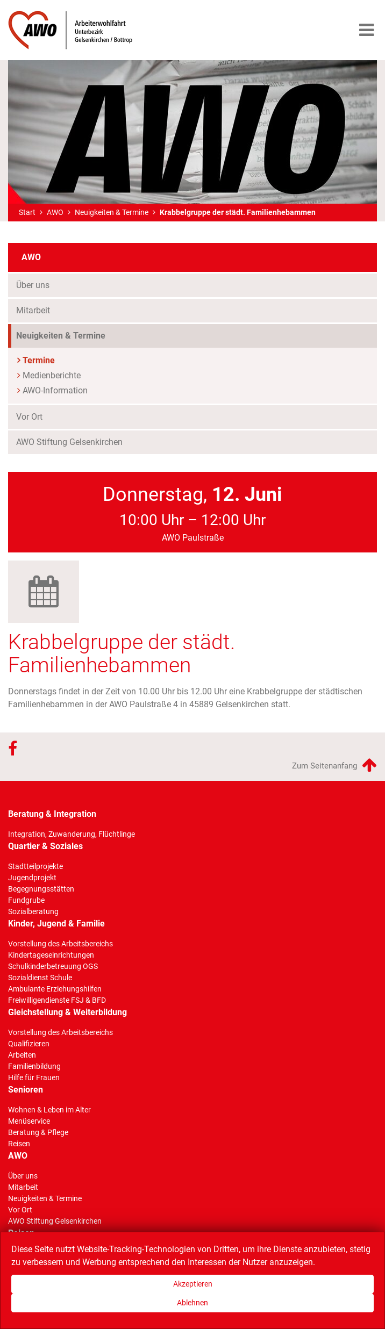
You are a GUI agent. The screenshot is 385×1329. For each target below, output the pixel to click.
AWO (55, 212)
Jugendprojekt (32, 877)
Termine (39, 360)
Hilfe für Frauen (34, 1077)
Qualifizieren (28, 1043)
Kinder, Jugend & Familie (56, 923)
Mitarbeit (33, 310)
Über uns (32, 285)
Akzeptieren (192, 1284)
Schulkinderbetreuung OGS (53, 966)
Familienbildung (34, 1066)
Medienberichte (52, 375)
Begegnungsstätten (41, 889)
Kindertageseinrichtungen (51, 955)
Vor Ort (29, 417)
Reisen (19, 1143)
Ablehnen (192, 1302)
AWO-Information (55, 390)
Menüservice (29, 1121)
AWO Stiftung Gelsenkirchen (69, 442)
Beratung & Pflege (38, 1132)
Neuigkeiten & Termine (111, 212)
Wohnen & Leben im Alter (49, 1109)
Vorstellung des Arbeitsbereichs (60, 943)
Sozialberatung (33, 911)
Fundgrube (26, 900)
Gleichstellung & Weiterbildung (67, 1012)
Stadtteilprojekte (35, 866)
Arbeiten (22, 1055)
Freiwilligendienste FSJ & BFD (57, 1000)
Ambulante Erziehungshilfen (55, 989)
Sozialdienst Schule (40, 977)
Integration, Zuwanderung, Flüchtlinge (71, 834)
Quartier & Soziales (45, 846)
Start (27, 212)
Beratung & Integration (52, 814)
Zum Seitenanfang (334, 765)
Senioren (25, 1089)
